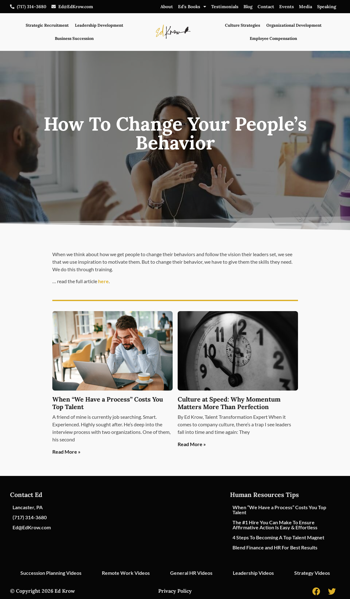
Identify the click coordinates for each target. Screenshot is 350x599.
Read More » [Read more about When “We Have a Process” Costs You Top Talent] (66, 452)
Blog (248, 6)
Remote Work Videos (126, 573)
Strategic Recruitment (47, 25)
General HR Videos (191, 573)
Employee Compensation (273, 38)
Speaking (326, 6)
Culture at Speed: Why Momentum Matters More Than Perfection (229, 403)
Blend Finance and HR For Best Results (274, 547)
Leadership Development (99, 25)
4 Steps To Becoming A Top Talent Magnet (278, 537)
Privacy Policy (175, 591)
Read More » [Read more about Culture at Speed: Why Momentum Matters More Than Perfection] (192, 444)
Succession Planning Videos (50, 573)
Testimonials (224, 6)
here (103, 281)
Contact (266, 6)
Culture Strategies (242, 25)
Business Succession (74, 38)
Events (286, 6)
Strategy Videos (312, 573)
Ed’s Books (192, 6)
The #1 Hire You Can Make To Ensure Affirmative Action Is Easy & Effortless (274, 524)
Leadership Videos (253, 573)
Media (305, 6)
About (166, 6)
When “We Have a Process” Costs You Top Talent (107, 403)
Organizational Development (293, 25)
